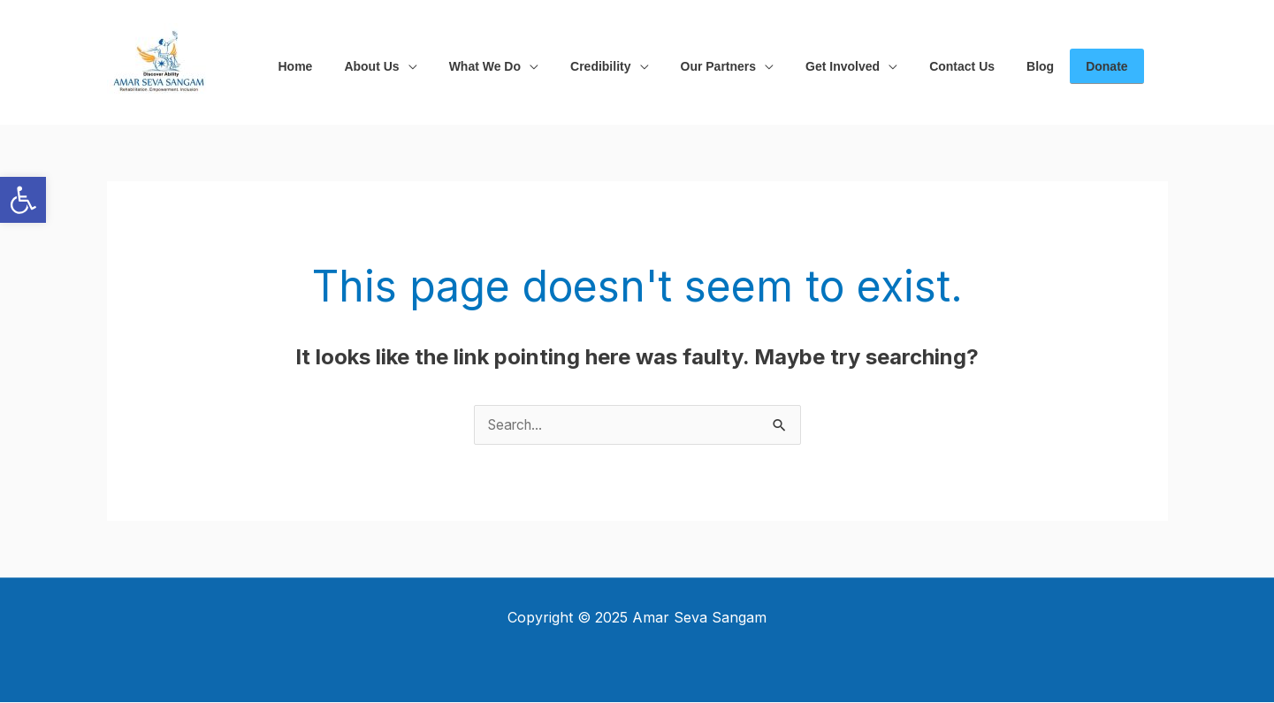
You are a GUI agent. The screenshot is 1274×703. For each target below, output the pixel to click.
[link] (23, 200)
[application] (398, 62)
